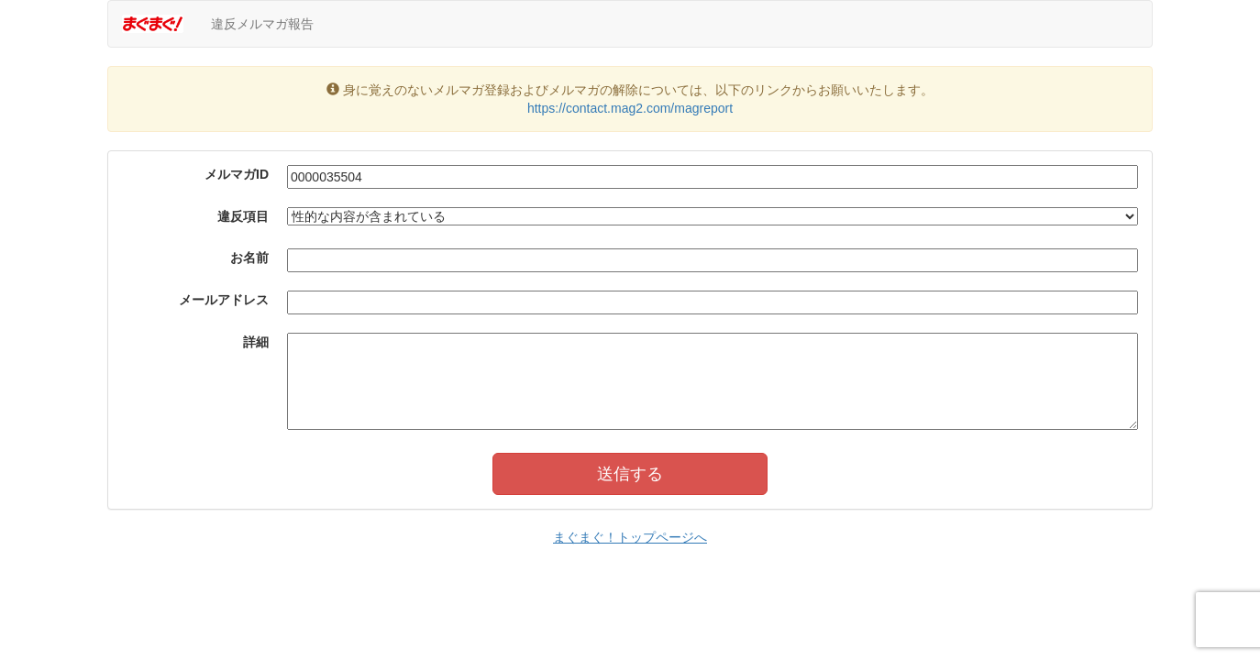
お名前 (249, 257)
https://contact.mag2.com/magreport (630, 108)
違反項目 (243, 216)
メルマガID (236, 174)
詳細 (256, 342)
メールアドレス (224, 299)
